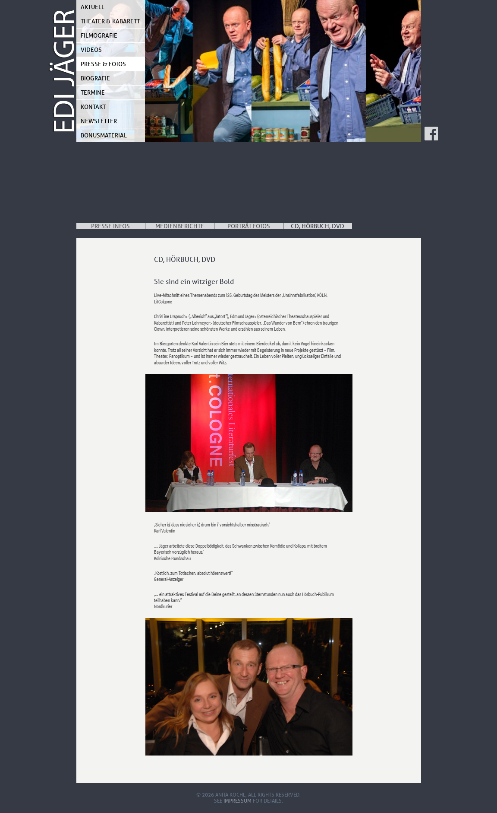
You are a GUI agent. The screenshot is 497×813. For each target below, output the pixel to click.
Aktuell (92, 7)
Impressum (237, 800)
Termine (93, 92)
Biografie (95, 78)
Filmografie (99, 35)
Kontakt (93, 107)
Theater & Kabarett (110, 21)
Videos (91, 50)
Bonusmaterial (104, 135)
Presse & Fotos (103, 64)
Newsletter (99, 121)
